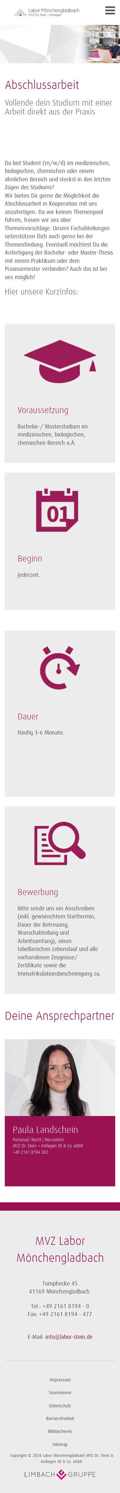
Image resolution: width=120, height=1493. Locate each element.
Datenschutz (60, 1406)
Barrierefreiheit (60, 1418)
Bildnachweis (60, 1431)
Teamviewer (60, 1392)
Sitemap (60, 1444)
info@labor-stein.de (68, 1337)
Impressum (60, 1380)
